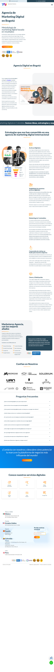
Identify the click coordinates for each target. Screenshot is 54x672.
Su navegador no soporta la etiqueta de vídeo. (40, 34)
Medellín (9, 80)
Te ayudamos (6, 46)
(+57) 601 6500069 (41, 1)
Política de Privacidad (6, 564)
